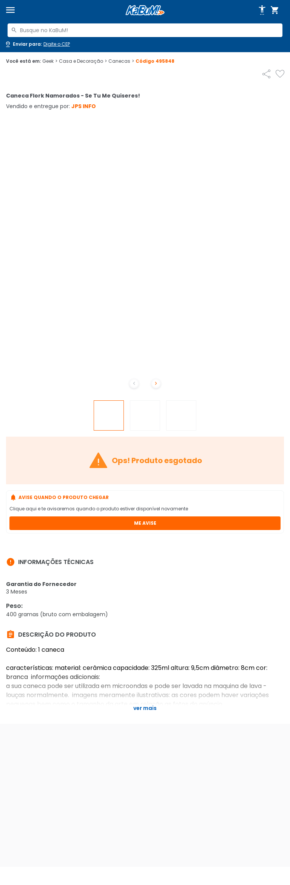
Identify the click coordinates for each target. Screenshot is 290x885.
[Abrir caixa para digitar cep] (37, 44)
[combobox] (145, 30)
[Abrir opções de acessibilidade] (262, 10)
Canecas (121, 61)
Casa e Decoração (83, 61)
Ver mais (145, 708)
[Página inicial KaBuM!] (145, 10)
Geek (49, 61)
